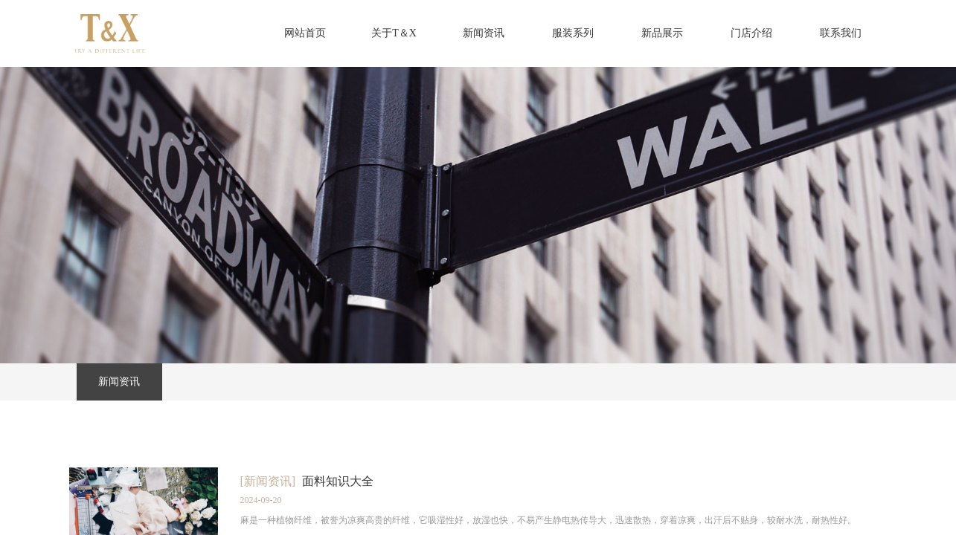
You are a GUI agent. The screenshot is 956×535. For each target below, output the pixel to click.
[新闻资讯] (268, 481)
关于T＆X (394, 33)
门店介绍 (751, 33)
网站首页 (305, 33)
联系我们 (841, 33)
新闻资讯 (483, 33)
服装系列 (573, 33)
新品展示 (662, 33)
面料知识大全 (337, 481)
